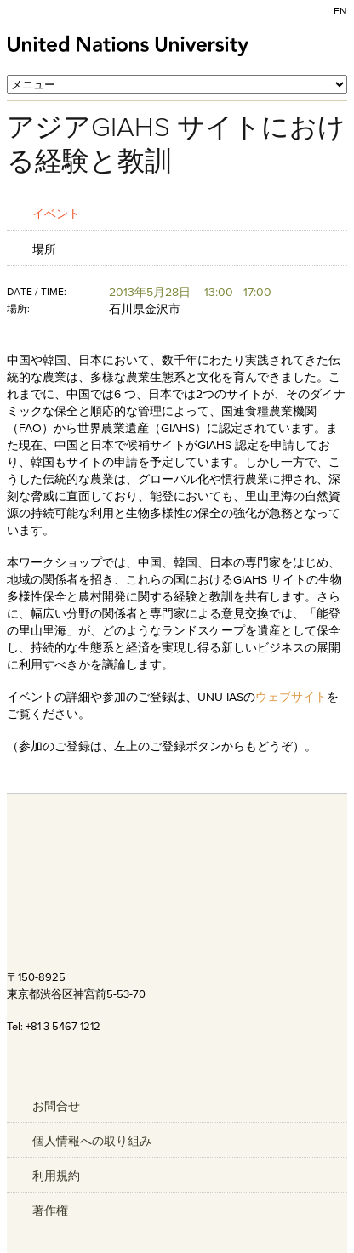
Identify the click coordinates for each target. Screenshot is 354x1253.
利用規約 (56, 1175)
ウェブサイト (291, 696)
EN (340, 10)
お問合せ (56, 1105)
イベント (56, 213)
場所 (44, 249)
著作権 (50, 1210)
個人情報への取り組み (91, 1140)
